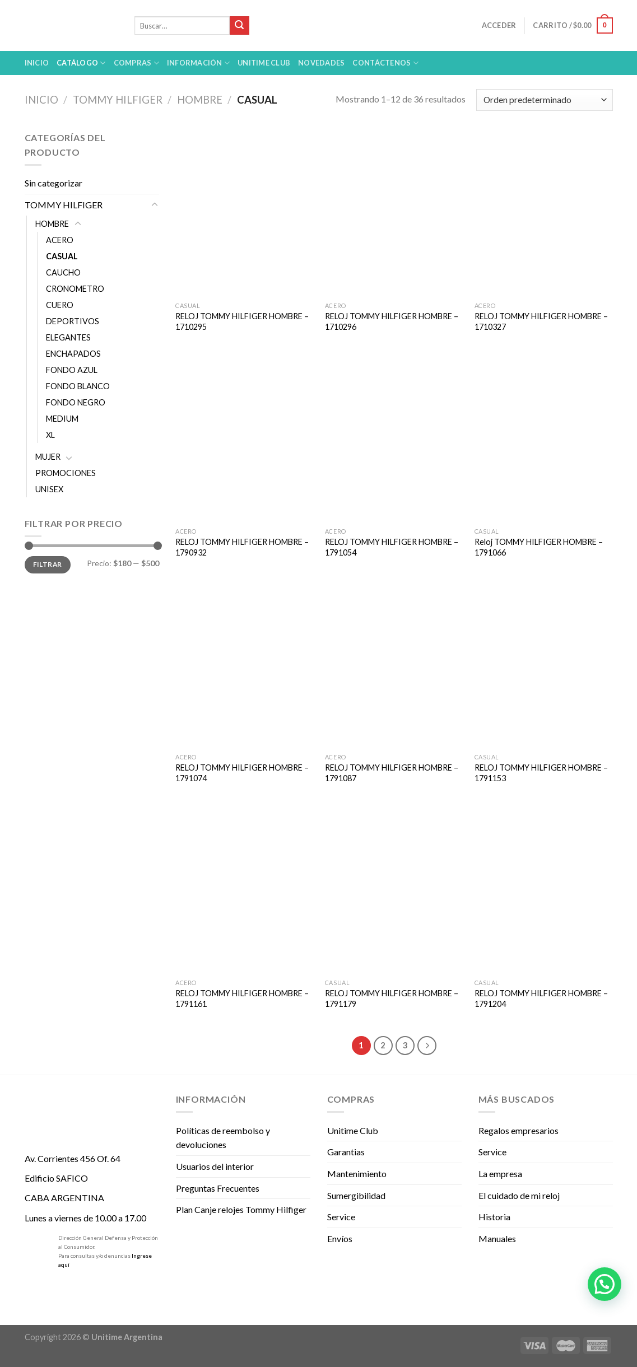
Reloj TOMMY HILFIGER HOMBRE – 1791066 (539, 547)
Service (341, 1216)
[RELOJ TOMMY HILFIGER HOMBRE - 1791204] (544, 890)
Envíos (339, 1238)
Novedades (321, 62)
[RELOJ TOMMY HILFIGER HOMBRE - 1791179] (394, 890)
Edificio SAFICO (56, 1178)
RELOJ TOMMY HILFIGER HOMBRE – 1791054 (391, 547)
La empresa (500, 1173)
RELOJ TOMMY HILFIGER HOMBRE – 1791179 (391, 998)
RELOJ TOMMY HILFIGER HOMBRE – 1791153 (541, 773)
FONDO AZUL (71, 370)
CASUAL (62, 256)
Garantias (346, 1151)
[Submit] (239, 25)
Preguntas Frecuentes (217, 1188)
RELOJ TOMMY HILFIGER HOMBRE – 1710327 (541, 321)
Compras (136, 63)
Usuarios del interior (215, 1166)
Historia (494, 1216)
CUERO (59, 305)
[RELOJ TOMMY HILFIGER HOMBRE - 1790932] (244, 439)
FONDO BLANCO (78, 386)
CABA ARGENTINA (64, 1197)
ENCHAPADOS (73, 353)
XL (50, 435)
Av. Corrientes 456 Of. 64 (72, 1158)
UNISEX (49, 489)
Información (198, 63)
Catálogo (81, 63)
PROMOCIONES (65, 473)
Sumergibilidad (356, 1195)
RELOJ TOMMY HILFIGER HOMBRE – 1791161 (242, 998)
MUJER (48, 456)
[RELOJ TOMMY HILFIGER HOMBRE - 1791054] (394, 439)
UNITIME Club (264, 62)
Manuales (497, 1238)
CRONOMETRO (75, 288)
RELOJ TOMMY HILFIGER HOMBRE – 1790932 (242, 547)
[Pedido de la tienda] (544, 100)
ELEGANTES (68, 337)
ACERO (59, 240)
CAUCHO (63, 272)
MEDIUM (62, 418)
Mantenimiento (357, 1173)
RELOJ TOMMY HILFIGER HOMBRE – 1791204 (541, 998)
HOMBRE (199, 100)
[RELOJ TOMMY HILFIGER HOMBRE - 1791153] (544, 665)
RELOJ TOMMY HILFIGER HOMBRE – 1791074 (242, 773)
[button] (604, 1284)
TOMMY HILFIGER (117, 100)
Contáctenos (385, 63)
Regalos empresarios (518, 1130)
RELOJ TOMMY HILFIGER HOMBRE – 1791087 (391, 773)
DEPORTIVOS (72, 321)
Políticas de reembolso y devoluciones (223, 1137)
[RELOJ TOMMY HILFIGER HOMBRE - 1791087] (394, 665)
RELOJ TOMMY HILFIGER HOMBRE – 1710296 (391, 321)
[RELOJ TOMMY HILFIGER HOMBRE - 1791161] (244, 890)
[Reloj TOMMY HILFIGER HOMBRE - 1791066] (544, 439)
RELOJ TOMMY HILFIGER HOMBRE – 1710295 (242, 321)
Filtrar (47, 564)
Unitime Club (352, 1130)
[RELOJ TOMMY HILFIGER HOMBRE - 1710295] (244, 213)
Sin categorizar (53, 183)
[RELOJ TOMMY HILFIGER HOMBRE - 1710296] (394, 213)
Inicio (37, 62)
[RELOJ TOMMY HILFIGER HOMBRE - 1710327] (544, 213)
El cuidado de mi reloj (519, 1195)
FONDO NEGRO (75, 402)
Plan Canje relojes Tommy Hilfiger (241, 1209)
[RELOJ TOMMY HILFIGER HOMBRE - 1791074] (244, 665)
